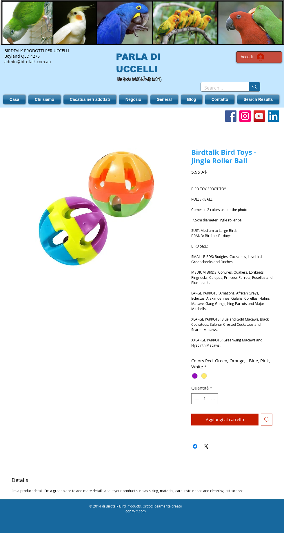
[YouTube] (259, 116)
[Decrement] (196, 399)
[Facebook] (230, 116)
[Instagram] (245, 116)
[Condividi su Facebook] (195, 446)
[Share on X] (206, 446)
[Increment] (213, 399)
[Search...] (220, 87)
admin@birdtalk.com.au (27, 61)
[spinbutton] (205, 399)
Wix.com (139, 511)
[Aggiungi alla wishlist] (267, 419)
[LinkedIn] (273, 116)
